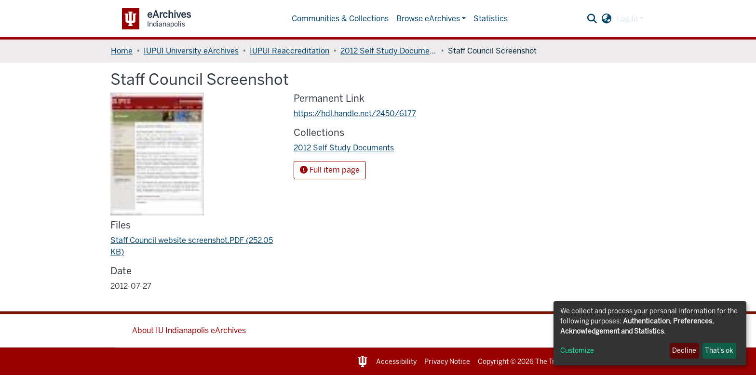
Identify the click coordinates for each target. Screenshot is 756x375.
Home (122, 50)
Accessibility (396, 362)
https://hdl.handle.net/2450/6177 (355, 113)
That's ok (719, 351)
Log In (627, 18)
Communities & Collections (340, 18)
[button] (607, 19)
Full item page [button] (330, 169)
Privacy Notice (447, 362)
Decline (684, 351)
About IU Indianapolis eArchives (189, 330)
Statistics (490, 18)
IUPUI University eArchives (191, 50)
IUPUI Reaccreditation (289, 50)
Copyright (493, 362)
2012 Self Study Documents (388, 50)
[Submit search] (592, 19)
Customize (577, 351)
